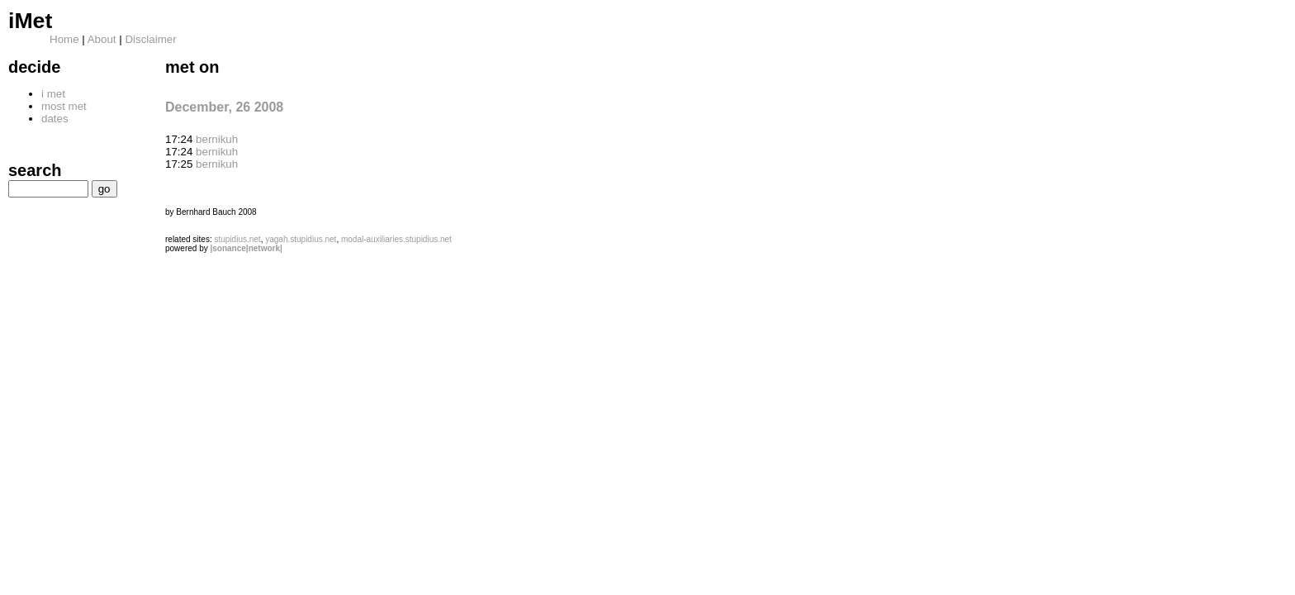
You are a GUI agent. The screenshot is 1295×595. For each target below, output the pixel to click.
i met (53, 94)
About (102, 39)
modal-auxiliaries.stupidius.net (396, 239)
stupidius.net (237, 239)
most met (64, 106)
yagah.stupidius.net (300, 239)
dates (55, 118)
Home (64, 39)
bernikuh (217, 139)
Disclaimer (150, 39)
